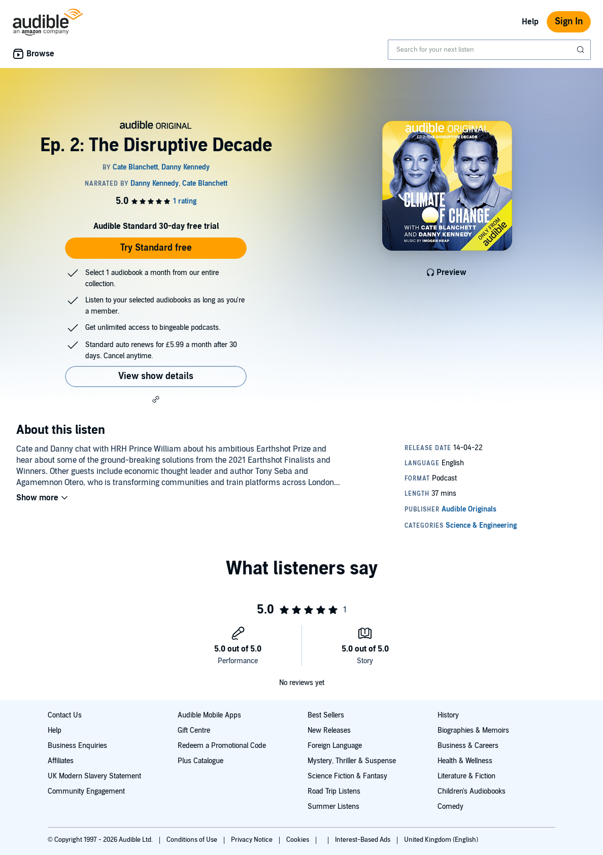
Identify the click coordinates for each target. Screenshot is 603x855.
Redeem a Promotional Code (222, 745)
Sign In (569, 21)
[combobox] (489, 50)
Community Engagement (86, 791)
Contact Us (65, 715)
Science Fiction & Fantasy (347, 776)
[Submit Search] (582, 50)
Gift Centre (194, 730)
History (448, 715)
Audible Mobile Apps (209, 715)
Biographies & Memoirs (473, 730)
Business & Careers (468, 745)
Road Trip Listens (334, 791)
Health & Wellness (465, 761)
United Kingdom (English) (441, 840)
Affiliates (61, 761)
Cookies (298, 840)
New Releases (329, 730)
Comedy (450, 806)
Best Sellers (326, 715)
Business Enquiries (77, 745)
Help (530, 22)
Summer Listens (333, 806)
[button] (156, 399)
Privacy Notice (252, 840)
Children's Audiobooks (472, 791)
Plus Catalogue (200, 761)
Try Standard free (156, 248)
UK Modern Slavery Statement (94, 776)
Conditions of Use (192, 840)
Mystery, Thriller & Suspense (352, 761)
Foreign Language (335, 745)
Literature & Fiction (466, 776)
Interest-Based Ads (363, 840)
